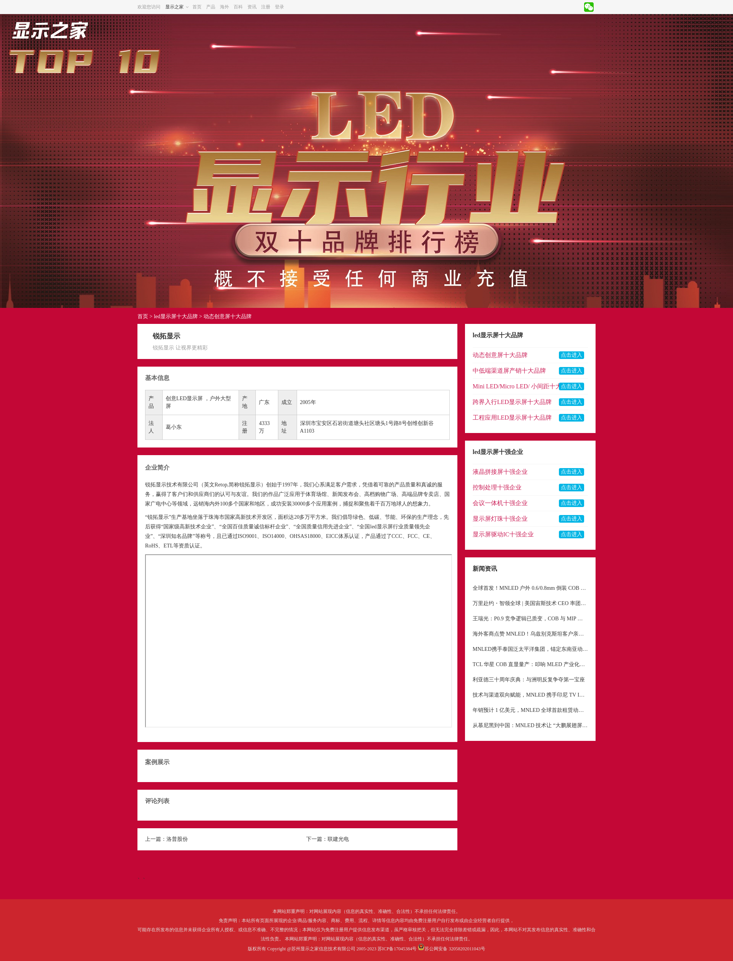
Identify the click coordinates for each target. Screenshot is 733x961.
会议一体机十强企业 (500, 503)
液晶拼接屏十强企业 (500, 471)
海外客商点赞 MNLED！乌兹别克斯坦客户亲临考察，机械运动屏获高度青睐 (530, 634)
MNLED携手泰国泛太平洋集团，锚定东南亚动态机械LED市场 (530, 649)
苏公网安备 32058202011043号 (455, 948)
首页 (197, 7)
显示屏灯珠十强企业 (500, 518)
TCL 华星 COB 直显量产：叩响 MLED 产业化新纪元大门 (530, 664)
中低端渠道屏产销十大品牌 (509, 370)
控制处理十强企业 (497, 487)
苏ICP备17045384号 (397, 948)
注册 (265, 7)
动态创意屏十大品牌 (227, 316)
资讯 (252, 7)
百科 (238, 7)
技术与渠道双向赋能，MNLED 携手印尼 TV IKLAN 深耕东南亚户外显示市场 (530, 695)
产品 (210, 7)
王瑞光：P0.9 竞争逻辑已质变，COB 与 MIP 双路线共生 (530, 618)
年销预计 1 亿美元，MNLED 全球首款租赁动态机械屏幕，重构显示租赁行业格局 (530, 710)
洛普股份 (177, 839)
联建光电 (338, 839)
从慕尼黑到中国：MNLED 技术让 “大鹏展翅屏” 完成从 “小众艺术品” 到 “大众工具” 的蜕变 (530, 725)
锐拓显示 (155, 485)
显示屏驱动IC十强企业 (503, 534)
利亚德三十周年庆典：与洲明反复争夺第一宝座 (529, 680)
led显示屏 (381, 527)
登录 (279, 7)
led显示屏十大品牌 (176, 316)
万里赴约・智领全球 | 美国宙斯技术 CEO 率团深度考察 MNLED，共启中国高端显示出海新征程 (530, 603)
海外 (224, 7)
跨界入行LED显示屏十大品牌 (512, 402)
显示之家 (174, 7)
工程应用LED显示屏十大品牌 (512, 417)
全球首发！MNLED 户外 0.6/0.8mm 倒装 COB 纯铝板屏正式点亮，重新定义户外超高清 (530, 588)
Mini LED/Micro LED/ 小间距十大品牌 (523, 386)
